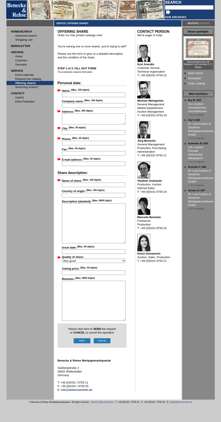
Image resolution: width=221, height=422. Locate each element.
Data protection (106, 419)
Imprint (94, 419)
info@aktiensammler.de (180, 419)
